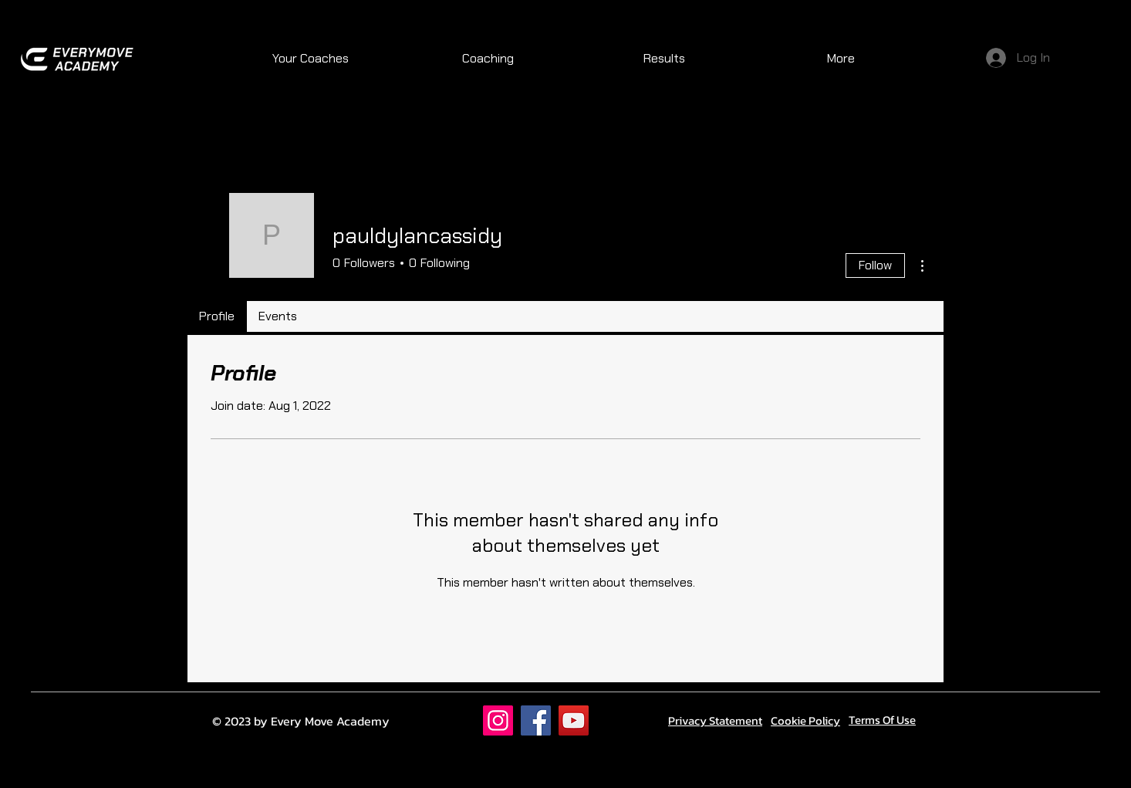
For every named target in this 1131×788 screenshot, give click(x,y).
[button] (487, 59)
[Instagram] (498, 720)
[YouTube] (574, 720)
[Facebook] (536, 720)
